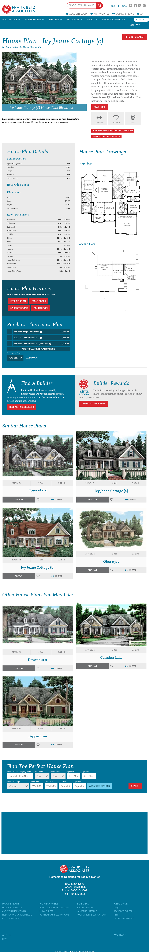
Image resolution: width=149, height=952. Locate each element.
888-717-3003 (119, 5)
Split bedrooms (19, 308)
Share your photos (113, 19)
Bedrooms (39, 770)
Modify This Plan (124, 130)
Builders (54, 19)
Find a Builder (46, 909)
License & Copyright (124, 917)
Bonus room (41, 308)
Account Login (78, 13)
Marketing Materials (87, 909)
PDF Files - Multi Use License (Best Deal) (41, 343)
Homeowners (33, 19)
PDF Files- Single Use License (41, 331)
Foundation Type (14, 353)
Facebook (135, 5)
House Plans (9, 19)
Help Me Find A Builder (21, 405)
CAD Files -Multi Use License (41, 337)
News (4, 937)
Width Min (34, 779)
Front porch (39, 301)
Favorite (116, 122)
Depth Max (77, 779)
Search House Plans (12, 906)
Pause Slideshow (111, 136)
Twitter (139, 5)
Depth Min (63, 779)
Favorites (101, 13)
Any (39, 774)
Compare (125, 13)
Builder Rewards (85, 906)
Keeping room (18, 301)
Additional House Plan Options (38, 349)
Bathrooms (55, 770)
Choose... (13, 357)
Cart (143, 13)
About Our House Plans (14, 909)
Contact (141, 19)
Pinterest (130, 5)
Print (132, 122)
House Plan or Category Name (19, 770)
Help (116, 913)
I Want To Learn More (93, 401)
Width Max (49, 779)
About (91, 19)
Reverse (96, 136)
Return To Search (134, 37)
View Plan (19, 498)
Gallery (135, 25)
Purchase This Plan (102, 130)
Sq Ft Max (85, 770)
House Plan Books (11, 917)
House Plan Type (13, 779)
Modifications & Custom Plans (17, 913)
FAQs (116, 906)
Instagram (144, 5)
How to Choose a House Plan (54, 906)
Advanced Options (99, 784)
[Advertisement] (74, 831)
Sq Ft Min (70, 770)
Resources (73, 19)
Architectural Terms (124, 909)
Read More (99, 107)
